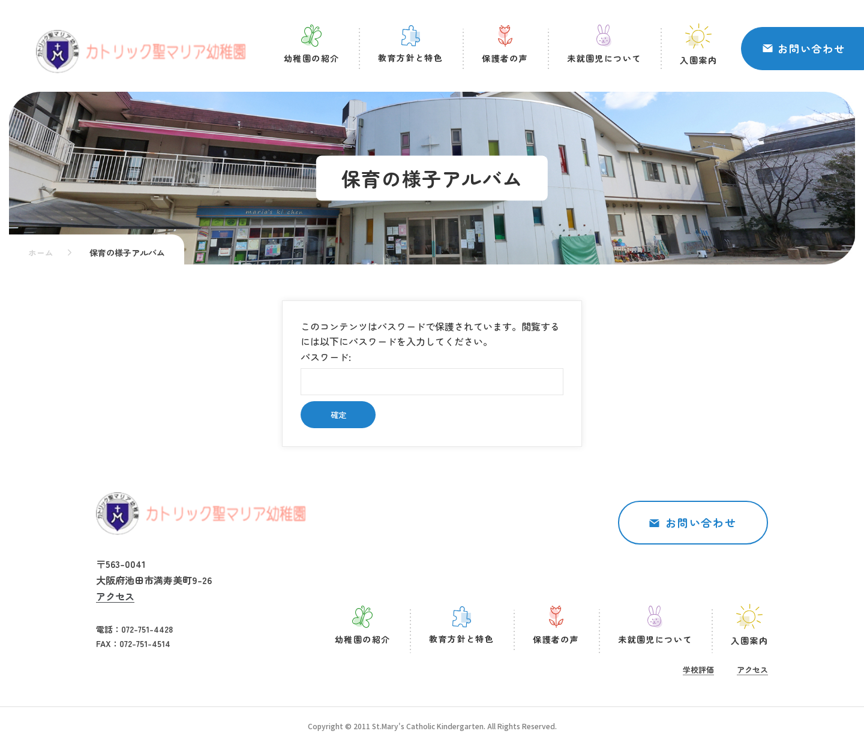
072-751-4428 (147, 629)
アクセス (115, 596)
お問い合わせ (811, 48)
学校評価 (698, 669)
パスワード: (432, 372)
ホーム (40, 252)
